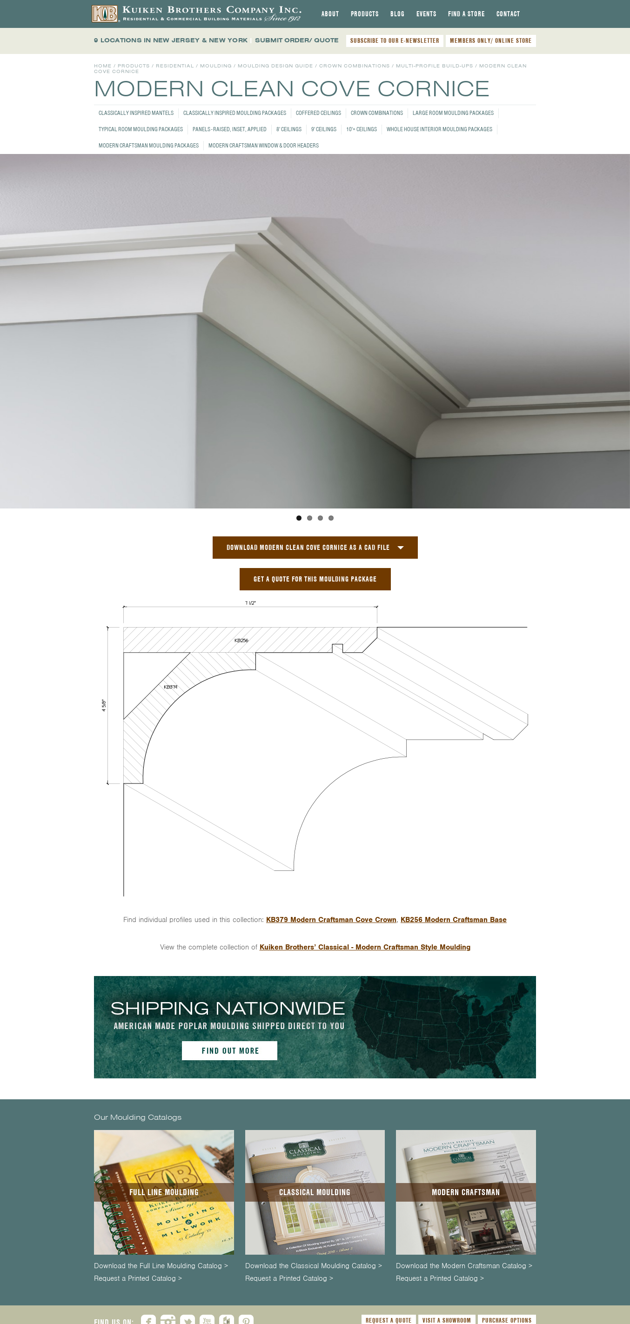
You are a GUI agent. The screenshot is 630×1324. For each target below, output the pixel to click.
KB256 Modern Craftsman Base (454, 919)
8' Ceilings (289, 129)
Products (365, 14)
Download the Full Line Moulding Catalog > (161, 1266)
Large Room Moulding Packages (453, 113)
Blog (397, 14)
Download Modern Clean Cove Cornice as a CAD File (308, 547)
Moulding (216, 66)
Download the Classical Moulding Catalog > (313, 1266)
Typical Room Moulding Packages (141, 129)
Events (426, 14)
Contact (508, 14)
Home (103, 66)
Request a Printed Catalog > (138, 1278)
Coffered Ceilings (318, 113)
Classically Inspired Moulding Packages (234, 113)
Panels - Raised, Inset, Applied (230, 129)
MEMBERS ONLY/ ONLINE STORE (491, 40)
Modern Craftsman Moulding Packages (149, 145)
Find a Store (466, 14)
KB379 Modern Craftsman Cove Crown (331, 919)
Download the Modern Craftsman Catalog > (464, 1266)
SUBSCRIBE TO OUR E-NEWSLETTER (394, 40)
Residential (175, 66)
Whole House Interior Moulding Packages (439, 129)
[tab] (330, 14)
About (330, 14)
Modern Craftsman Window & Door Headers (263, 145)
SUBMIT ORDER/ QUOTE (297, 40)
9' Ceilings (323, 129)
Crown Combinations (377, 113)
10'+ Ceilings (361, 129)
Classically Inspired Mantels (136, 113)
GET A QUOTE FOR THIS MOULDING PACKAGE (315, 579)
